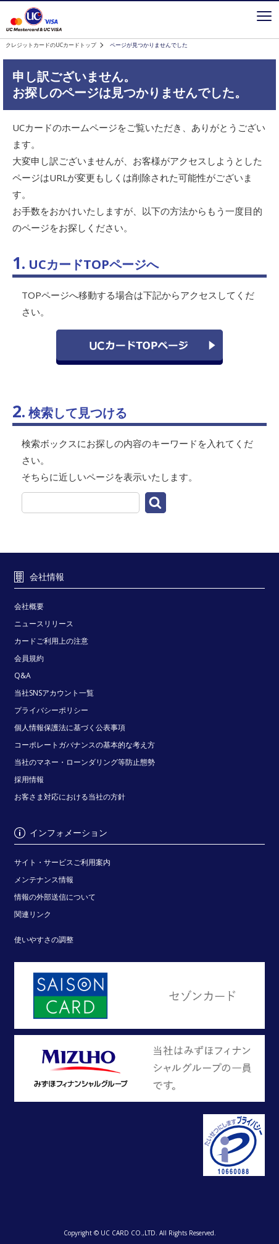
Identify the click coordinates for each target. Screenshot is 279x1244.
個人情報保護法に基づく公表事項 (69, 727)
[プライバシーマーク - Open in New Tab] (139, 1145)
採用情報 (29, 779)
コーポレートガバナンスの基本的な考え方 (84, 744)
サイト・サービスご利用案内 (62, 862)
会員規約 (29, 658)
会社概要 (29, 606)
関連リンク (32, 914)
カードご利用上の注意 (51, 641)
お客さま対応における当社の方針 (69, 796)
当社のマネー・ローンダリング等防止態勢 (84, 762)
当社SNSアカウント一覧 (54, 693)
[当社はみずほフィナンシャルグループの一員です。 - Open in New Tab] (139, 1068)
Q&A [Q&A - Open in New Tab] (22, 675)
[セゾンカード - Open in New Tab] (139, 995)
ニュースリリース (43, 623)
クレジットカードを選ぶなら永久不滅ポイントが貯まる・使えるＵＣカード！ (34, 19)
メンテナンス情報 (43, 879)
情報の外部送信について (55, 897)
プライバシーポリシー (51, 710)
